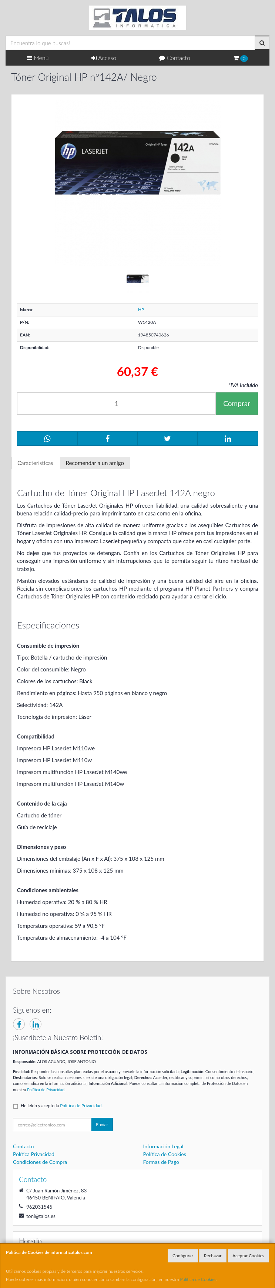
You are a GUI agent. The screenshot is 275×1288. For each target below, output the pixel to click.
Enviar (102, 1124)
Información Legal (163, 1146)
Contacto (174, 57)
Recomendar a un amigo (95, 462)
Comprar (236, 403)
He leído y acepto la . (62, 1105)
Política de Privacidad (45, 1089)
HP (141, 309)
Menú (38, 57)
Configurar (182, 1255)
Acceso (103, 57)
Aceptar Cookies (248, 1255)
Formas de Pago (161, 1162)
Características (35, 462)
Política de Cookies (198, 1279)
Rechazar (213, 1255)
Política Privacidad (33, 1154)
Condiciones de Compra (40, 1162)
